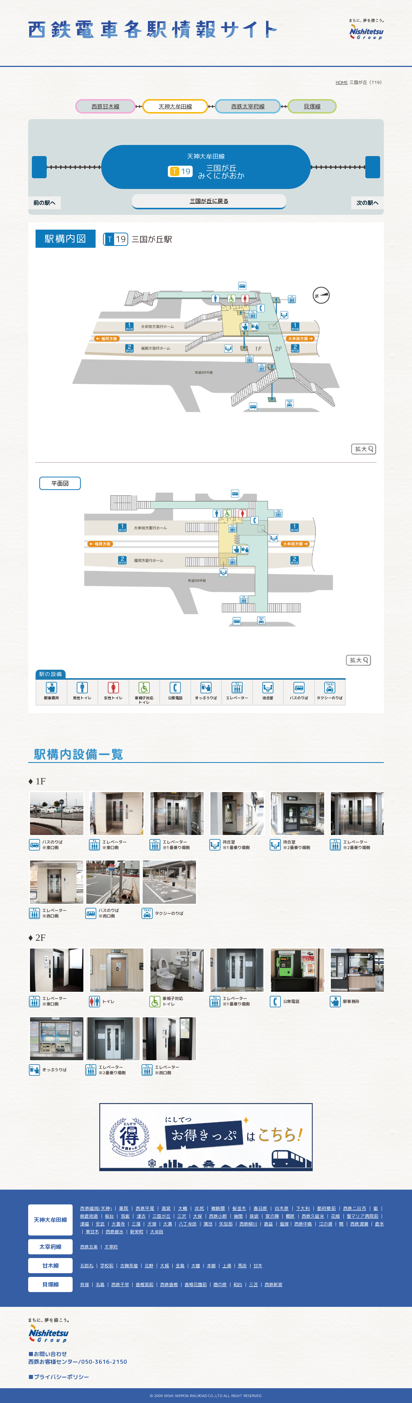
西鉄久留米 (313, 1216)
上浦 (226, 1265)
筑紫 (125, 1216)
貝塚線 (312, 106)
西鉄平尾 (145, 1208)
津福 (84, 1224)
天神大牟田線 (175, 106)
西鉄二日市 (354, 1208)
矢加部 (225, 1224)
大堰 (195, 1265)
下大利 (303, 1208)
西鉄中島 (303, 1224)
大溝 (167, 1224)
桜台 (109, 1216)
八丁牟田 (187, 1224)
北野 (148, 1265)
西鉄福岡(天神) (96, 1208)
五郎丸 (86, 1265)
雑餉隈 (218, 1208)
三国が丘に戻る (209, 201)
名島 (100, 1284)
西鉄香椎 (169, 1284)
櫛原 (290, 1216)
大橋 (182, 1208)
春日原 (260, 1208)
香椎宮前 (144, 1284)
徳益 (268, 1224)
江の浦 (325, 1224)
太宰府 (111, 1247)
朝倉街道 (89, 1216)
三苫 (253, 1284)
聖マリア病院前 (362, 1216)
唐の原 (220, 1284)
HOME (342, 82)
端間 (238, 1216)
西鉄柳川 (248, 1224)
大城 (164, 1265)
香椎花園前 (196, 1284)
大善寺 (118, 1224)
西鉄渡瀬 (359, 1224)
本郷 (211, 1265)
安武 (100, 1224)
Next (372, 167)
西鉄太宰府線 (248, 106)
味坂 (254, 1216)
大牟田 (156, 1231)
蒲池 (207, 1224)
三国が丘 (161, 1216)
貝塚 (84, 1284)
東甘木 (92, 1231)
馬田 (242, 1265)
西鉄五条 (89, 1247)
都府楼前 (326, 1208)
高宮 (166, 1208)
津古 (141, 1216)
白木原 (282, 1208)
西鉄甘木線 (105, 106)
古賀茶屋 (129, 1265)
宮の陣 (272, 1216)
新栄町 (136, 1231)
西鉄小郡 (218, 1216)
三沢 (181, 1216)
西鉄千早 (120, 1284)
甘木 (257, 1265)
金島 (180, 1265)
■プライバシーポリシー (58, 1377)
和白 (237, 1284)
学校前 (106, 1265)
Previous (39, 167)
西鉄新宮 (273, 1284)
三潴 (136, 1224)
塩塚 (284, 1224)
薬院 (123, 1208)
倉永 (379, 1224)
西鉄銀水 (114, 1231)
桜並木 (239, 1208)
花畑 (335, 1216)
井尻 (199, 1208)
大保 (197, 1216)
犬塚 (151, 1224)
